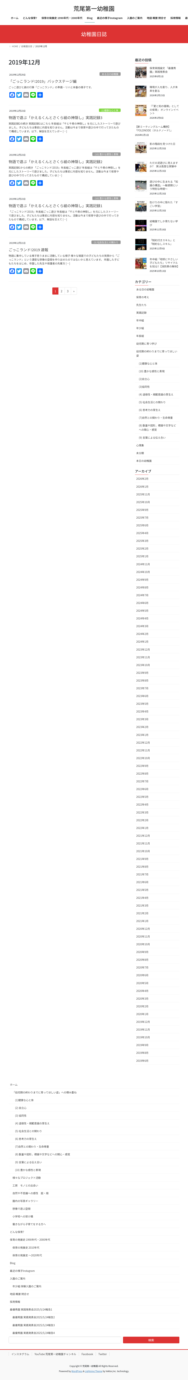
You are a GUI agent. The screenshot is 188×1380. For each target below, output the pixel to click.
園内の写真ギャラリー (25, 1201)
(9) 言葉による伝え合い (152, 437)
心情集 (140, 445)
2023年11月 (143, 657)
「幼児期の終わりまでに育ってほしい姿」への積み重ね (44, 1092)
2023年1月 (142, 735)
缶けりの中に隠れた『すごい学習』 (164, 204)
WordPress (76, 1371)
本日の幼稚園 (144, 461)
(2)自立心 (144, 379)
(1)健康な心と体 (109, 110)
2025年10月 (143, 502)
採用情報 (15, 1302)
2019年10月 (143, 1037)
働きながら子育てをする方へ (29, 1224)
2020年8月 (142, 959)
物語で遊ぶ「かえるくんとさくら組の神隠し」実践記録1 (55, 205)
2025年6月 (142, 525)
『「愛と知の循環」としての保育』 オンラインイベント (164, 109)
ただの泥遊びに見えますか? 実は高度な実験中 (164, 164)
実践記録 (141, 312)
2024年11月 (143, 564)
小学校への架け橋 (22, 1216)
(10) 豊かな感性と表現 (106, 154)
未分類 (140, 453)
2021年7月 (142, 874)
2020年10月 (143, 944)
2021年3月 (142, 905)
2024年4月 (142, 618)
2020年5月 (142, 983)
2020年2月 (142, 1006)
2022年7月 (142, 781)
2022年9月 (142, 766)
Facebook (87, 1354)
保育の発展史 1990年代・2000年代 (30, 1239)
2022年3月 (142, 812)
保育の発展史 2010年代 (25, 1247)
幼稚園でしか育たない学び (164, 223)
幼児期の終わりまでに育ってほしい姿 (156, 353)
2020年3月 (142, 998)
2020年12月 (143, 929)
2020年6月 (142, 975)
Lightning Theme (93, 1371)
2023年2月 (142, 727)
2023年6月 (142, 696)
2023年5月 (142, 703)
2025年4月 (142, 533)
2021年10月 (143, 851)
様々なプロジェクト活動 (26, 1177)
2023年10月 (143, 665)
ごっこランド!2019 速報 (28, 249)
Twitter (102, 1354)
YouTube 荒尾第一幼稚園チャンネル (55, 1354)
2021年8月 (142, 866)
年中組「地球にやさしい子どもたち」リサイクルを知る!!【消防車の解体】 (165, 262)
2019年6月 (142, 1060)
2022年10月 (143, 758)
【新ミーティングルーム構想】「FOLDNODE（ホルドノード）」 (154, 128)
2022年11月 (143, 750)
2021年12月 (143, 835)
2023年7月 (142, 688)
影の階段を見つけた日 (162, 144)
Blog (12, 1263)
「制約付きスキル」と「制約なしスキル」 (162, 242)
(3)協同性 (144, 386)
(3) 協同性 (20, 1115)
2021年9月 (142, 859)
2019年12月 (143, 1022)
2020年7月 (142, 967)
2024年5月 (142, 610)
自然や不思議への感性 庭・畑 (30, 1193)
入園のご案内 (17, 1278)
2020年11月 (143, 936)
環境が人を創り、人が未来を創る (164, 89)
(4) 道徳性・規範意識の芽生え (156, 394)
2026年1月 (142, 486)
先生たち (141, 305)
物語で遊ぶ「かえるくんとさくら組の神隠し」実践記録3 (55, 117)
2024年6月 (142, 603)
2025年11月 (143, 494)
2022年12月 (143, 742)
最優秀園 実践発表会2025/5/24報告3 (33, 1325)
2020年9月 (142, 952)
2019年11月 (143, 1029)
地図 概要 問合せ (19, 1294)
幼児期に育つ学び (146, 343)
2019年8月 (142, 1053)
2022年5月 (142, 797)
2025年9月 (142, 510)
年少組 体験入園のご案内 (26, 1286)
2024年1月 (142, 641)
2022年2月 (142, 820)
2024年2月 (142, 634)
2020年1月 (142, 1014)
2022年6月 (142, 789)
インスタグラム (20, 1354)
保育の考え (142, 297)
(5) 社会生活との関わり (106, 242)
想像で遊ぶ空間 (21, 1208)
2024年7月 (142, 595)
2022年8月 (142, 773)
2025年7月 (142, 517)
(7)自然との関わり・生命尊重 (156, 417)
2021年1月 (142, 921)
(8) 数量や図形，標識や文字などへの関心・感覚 (157, 427)
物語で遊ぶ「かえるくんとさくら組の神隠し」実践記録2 (55, 161)
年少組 (140, 328)
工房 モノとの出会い (25, 1185)
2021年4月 (142, 898)
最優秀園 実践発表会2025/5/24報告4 (33, 1333)
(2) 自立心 (20, 1108)
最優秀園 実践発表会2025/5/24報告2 (33, 1317)
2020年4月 (142, 991)
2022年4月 (142, 804)
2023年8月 (142, 680)
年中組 (140, 320)
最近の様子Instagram (22, 1271)
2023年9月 (142, 673)
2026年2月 (142, 478)
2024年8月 (142, 587)
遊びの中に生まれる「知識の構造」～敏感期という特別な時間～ (164, 185)
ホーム (14, 1084)
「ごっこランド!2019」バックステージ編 (43, 81)
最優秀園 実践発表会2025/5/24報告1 (31, 1309)
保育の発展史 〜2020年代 (27, 1255)
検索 (151, 1340)
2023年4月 (142, 711)
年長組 (140, 336)
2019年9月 (142, 1045)
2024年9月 (142, 579)
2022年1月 (142, 828)
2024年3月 (142, 626)
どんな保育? (17, 1232)
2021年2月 (142, 913)
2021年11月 (143, 843)
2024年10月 (143, 572)
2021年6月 (142, 882)
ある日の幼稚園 (110, 74)
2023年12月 (143, 649)
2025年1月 (142, 556)
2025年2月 (142, 548)
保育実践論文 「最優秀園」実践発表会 (163, 70)
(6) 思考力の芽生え (149, 410)
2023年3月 (142, 719)
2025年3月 (142, 541)
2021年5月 (142, 890)
